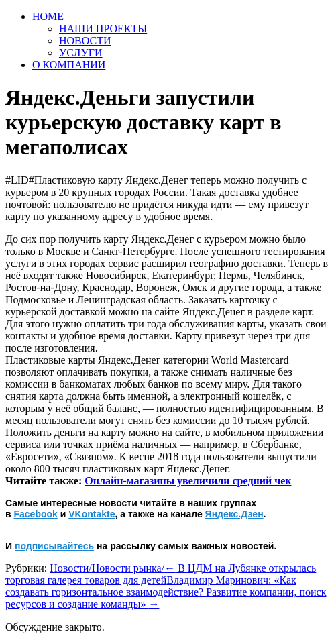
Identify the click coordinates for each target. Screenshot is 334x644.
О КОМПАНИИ (68, 64)
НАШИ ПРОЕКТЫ (103, 28)
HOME (48, 16)
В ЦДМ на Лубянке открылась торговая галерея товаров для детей (160, 574)
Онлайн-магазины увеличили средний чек (188, 480)
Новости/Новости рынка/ (107, 568)
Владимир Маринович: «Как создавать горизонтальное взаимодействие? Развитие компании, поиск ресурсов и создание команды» (165, 592)
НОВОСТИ (85, 40)
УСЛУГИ (81, 52)
